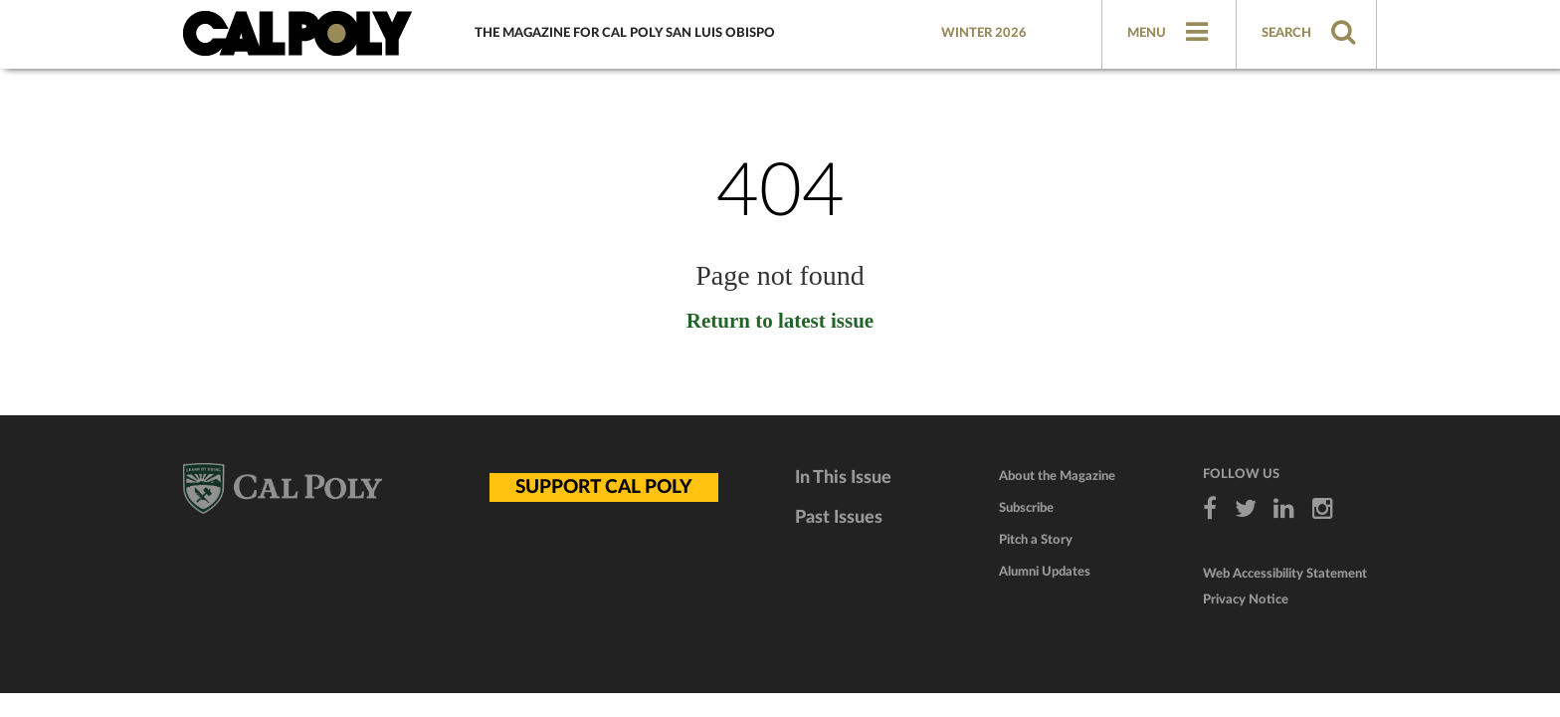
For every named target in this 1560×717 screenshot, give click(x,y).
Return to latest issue (780, 321)
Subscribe (1026, 508)
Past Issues (838, 518)
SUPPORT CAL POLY (603, 487)
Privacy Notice (1245, 600)
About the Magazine (1057, 476)
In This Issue (843, 478)
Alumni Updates (1044, 572)
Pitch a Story (1035, 540)
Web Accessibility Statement (1285, 574)
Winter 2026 (984, 33)
